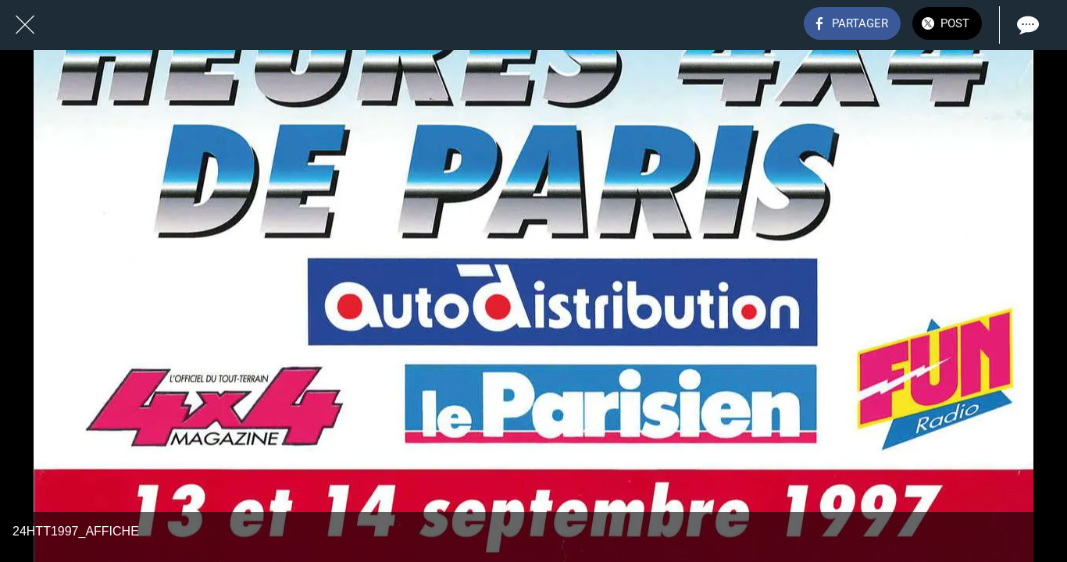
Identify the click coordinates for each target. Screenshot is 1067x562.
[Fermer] (25, 25)
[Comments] (1026, 25)
